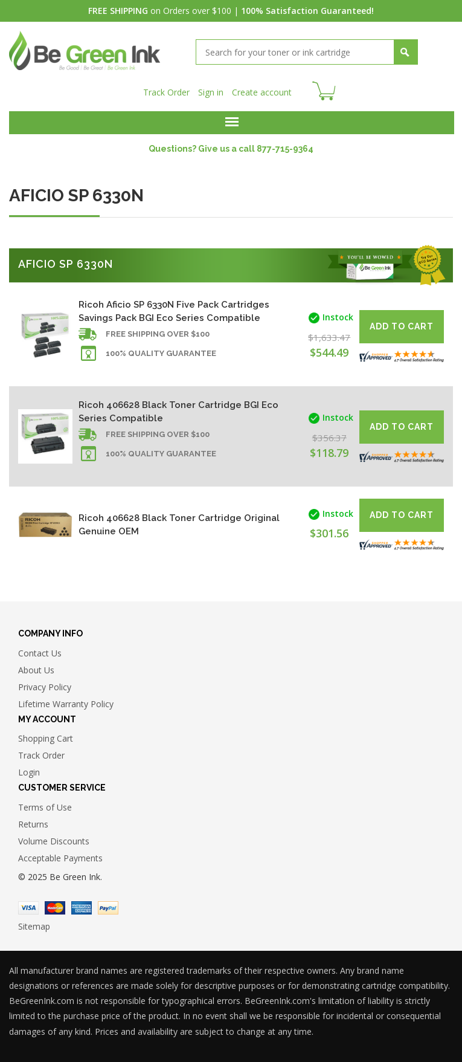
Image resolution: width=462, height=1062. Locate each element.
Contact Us (40, 652)
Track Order (166, 91)
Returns (33, 823)
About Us (36, 669)
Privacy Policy (44, 685)
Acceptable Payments (60, 857)
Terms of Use (45, 806)
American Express (81, 906)
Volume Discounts (53, 840)
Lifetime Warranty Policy (66, 702)
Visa (28, 906)
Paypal (108, 906)
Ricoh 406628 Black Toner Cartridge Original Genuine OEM (179, 523)
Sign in (210, 91)
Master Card (55, 906)
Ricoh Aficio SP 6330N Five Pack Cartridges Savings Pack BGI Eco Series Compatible (174, 310)
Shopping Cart (45, 737)
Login (29, 771)
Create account (262, 91)
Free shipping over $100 (158, 332)
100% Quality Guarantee (161, 352)
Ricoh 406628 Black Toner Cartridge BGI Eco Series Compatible (178, 410)
